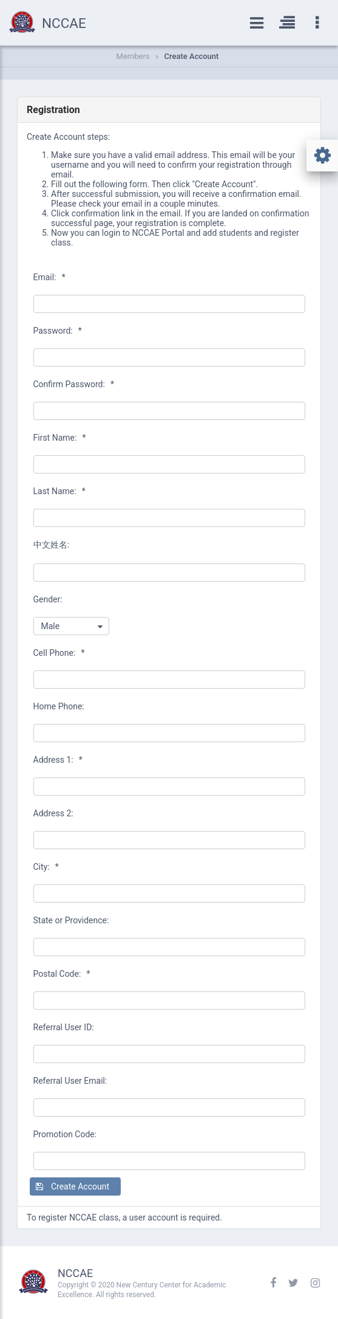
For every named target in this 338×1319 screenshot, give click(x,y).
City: (46, 867)
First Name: (59, 438)
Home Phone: (58, 706)
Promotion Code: (65, 1134)
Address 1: (58, 760)
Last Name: (59, 491)
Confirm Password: (73, 384)
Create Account (191, 56)
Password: (57, 331)
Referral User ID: (63, 1027)
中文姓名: (51, 544)
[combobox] (71, 626)
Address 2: (53, 813)
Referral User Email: (70, 1081)
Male (50, 626)
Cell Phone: (59, 653)
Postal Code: (61, 974)
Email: (49, 277)
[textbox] (169, 304)
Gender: (48, 599)
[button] (75, 1186)
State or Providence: (71, 920)
